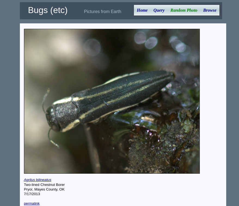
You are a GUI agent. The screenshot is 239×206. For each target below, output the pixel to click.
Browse (209, 10)
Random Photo (183, 10)
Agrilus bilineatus (37, 180)
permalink (32, 203)
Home (142, 10)
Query (159, 10)
